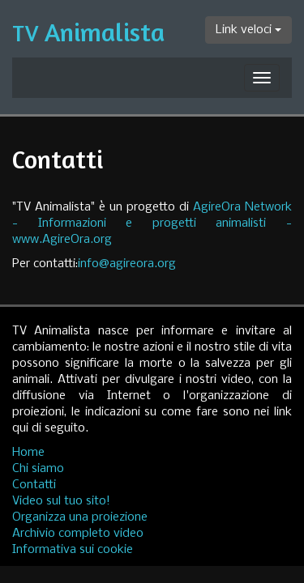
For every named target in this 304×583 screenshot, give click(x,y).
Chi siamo (38, 468)
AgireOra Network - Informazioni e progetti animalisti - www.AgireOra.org (152, 223)
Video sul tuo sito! (61, 501)
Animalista (88, 32)
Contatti (34, 485)
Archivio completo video (77, 533)
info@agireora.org (127, 263)
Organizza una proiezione (80, 517)
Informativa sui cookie (72, 549)
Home (28, 452)
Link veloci (248, 29)
